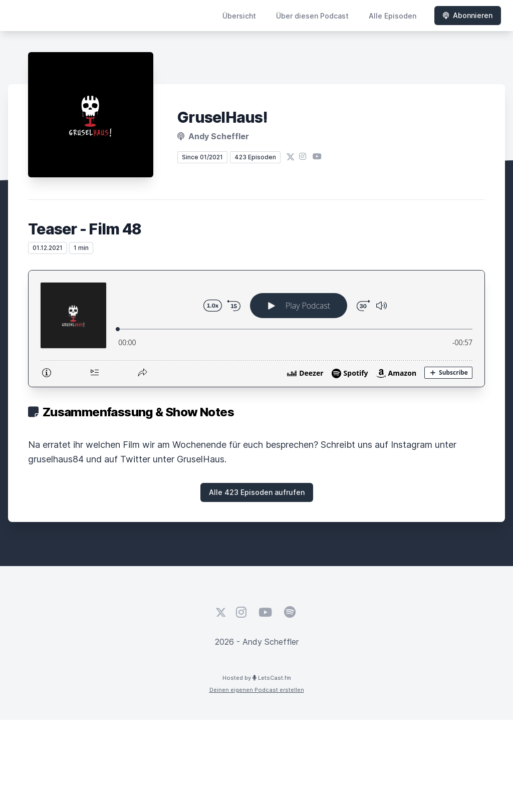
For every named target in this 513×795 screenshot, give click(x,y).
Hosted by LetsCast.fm (256, 677)
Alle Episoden (392, 16)
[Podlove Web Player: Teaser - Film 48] (256, 329)
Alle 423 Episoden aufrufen (257, 492)
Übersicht (239, 16)
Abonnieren (467, 15)
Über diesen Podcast (312, 16)
